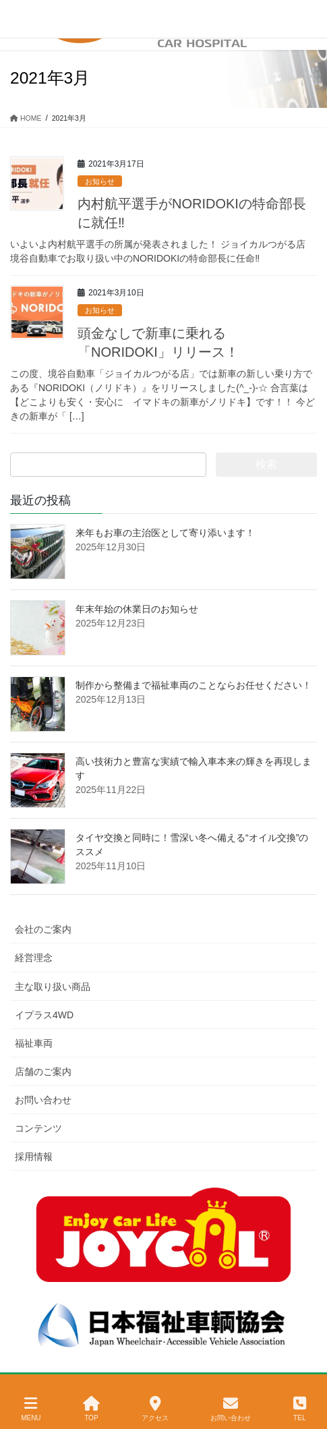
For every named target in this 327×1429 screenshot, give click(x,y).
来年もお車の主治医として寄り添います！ (165, 532)
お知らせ (100, 181)
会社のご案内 (43, 929)
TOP (91, 1409)
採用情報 (34, 1156)
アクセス (155, 1409)
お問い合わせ (43, 1100)
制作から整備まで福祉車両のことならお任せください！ (193, 685)
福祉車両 (34, 1043)
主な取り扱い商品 (52, 986)
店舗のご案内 (43, 1071)
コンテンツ (38, 1128)
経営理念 (34, 957)
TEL (299, 1409)
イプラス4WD (44, 1015)
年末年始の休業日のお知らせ (137, 609)
